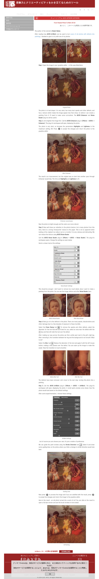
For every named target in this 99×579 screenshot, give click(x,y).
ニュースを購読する (79, 558)
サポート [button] (64, 14)
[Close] (86, 563)
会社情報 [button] (73, 14)
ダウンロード (32, 14)
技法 (7, 20)
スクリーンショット (13, 26)
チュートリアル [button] (52, 14)
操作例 (8, 23)
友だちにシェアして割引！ (30, 556)
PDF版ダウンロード (12, 29)
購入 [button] (42, 14)
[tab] (19, 17)
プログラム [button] (20, 14)
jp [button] (92, 10)
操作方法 (9, 18)
